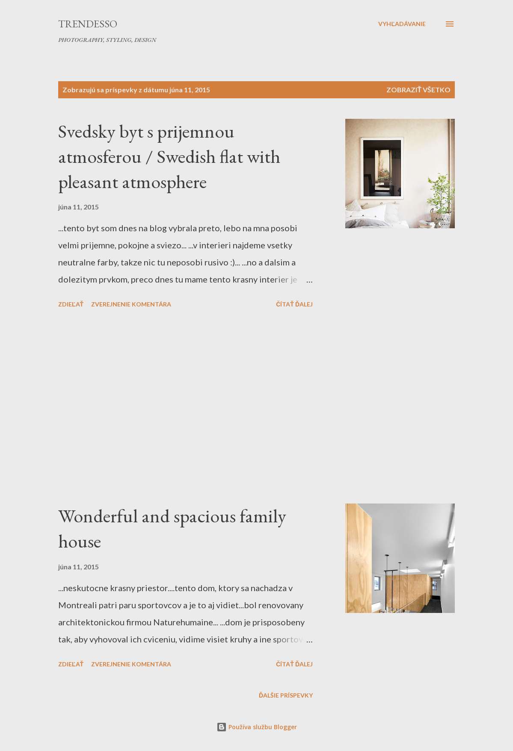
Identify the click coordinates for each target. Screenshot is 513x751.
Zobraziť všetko (418, 89)
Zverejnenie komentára (131, 304)
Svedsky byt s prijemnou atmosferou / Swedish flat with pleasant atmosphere (169, 156)
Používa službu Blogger (256, 727)
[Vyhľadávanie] (402, 24)
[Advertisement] (202, 407)
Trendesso (87, 23)
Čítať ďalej (294, 304)
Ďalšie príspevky (286, 695)
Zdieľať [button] (70, 304)
